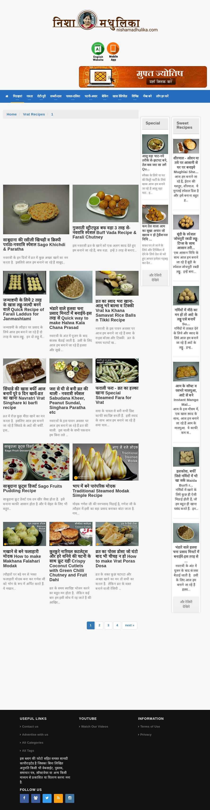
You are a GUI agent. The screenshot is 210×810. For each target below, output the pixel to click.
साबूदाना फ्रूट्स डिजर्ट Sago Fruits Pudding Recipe (32, 488)
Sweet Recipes (184, 125)
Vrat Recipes (34, 114)
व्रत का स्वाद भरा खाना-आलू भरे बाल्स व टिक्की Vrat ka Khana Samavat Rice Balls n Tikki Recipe (116, 310)
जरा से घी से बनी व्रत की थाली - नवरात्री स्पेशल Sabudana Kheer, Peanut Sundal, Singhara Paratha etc (68, 401)
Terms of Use (150, 726)
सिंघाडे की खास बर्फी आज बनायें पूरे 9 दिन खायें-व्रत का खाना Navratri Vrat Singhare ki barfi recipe (24, 398)
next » (129, 625)
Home (12, 114)
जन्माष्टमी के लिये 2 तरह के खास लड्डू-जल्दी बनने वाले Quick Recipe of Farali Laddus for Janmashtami (23, 309)
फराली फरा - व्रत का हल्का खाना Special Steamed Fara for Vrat (117, 395)
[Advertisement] (70, 153)
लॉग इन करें (162, 96)
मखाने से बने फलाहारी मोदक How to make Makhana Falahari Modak (22, 558)
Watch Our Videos (94, 726)
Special (153, 123)
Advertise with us (35, 734)
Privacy (146, 734)
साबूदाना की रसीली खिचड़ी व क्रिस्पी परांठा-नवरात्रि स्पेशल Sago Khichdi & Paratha (34, 245)
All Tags (28, 750)
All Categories (32, 742)
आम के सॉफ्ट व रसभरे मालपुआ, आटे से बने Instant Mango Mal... (186, 395)
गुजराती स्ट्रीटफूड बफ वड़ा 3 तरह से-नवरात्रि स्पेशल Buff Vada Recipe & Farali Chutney (105, 233)
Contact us (30, 726)
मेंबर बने (147, 96)
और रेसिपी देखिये (155, 277)
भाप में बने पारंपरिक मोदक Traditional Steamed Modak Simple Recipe (101, 491)
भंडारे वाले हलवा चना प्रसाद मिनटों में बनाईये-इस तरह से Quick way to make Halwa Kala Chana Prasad (70, 318)
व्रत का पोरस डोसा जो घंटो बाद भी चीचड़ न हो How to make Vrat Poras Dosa (116, 558)
